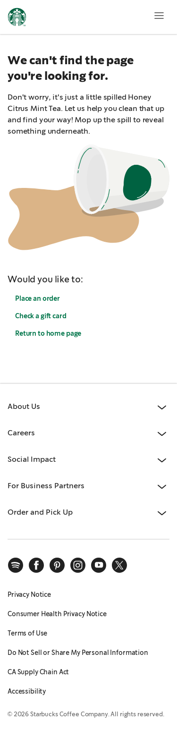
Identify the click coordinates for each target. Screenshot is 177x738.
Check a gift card (41, 316)
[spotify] (15, 565)
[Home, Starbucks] (17, 18)
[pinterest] (57, 565)
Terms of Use (27, 633)
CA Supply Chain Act (38, 672)
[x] (119, 565)
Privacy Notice (29, 594)
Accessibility (27, 691)
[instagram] (77, 565)
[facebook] (36, 565)
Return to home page (48, 333)
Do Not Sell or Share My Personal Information (78, 652)
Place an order (37, 298)
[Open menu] (159, 15)
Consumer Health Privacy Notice (57, 614)
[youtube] (98, 565)
